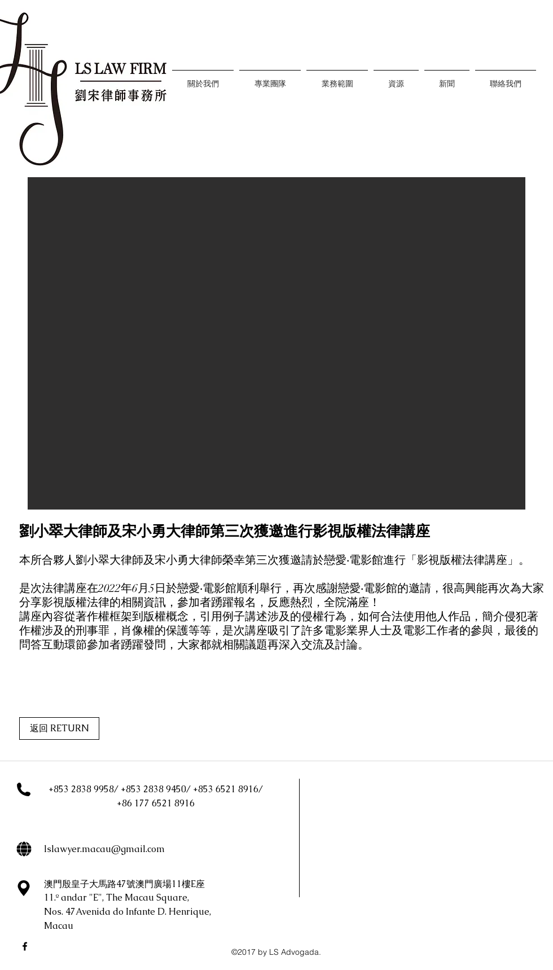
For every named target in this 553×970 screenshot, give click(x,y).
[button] (276, 343)
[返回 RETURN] (59, 728)
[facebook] (24, 946)
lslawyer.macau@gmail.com (104, 849)
